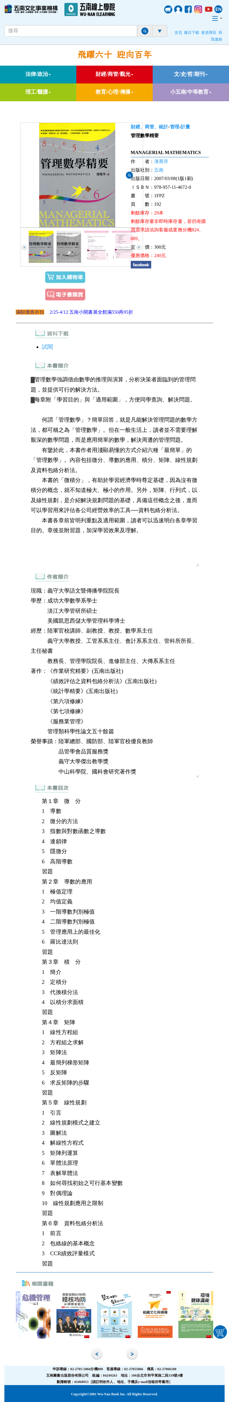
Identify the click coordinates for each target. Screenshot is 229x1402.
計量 (185, 126)
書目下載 (191, 33)
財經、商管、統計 (149, 126)
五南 (158, 169)
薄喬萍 (161, 161)
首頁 (178, 33)
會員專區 (208, 33)
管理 (174, 126)
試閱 (47, 347)
